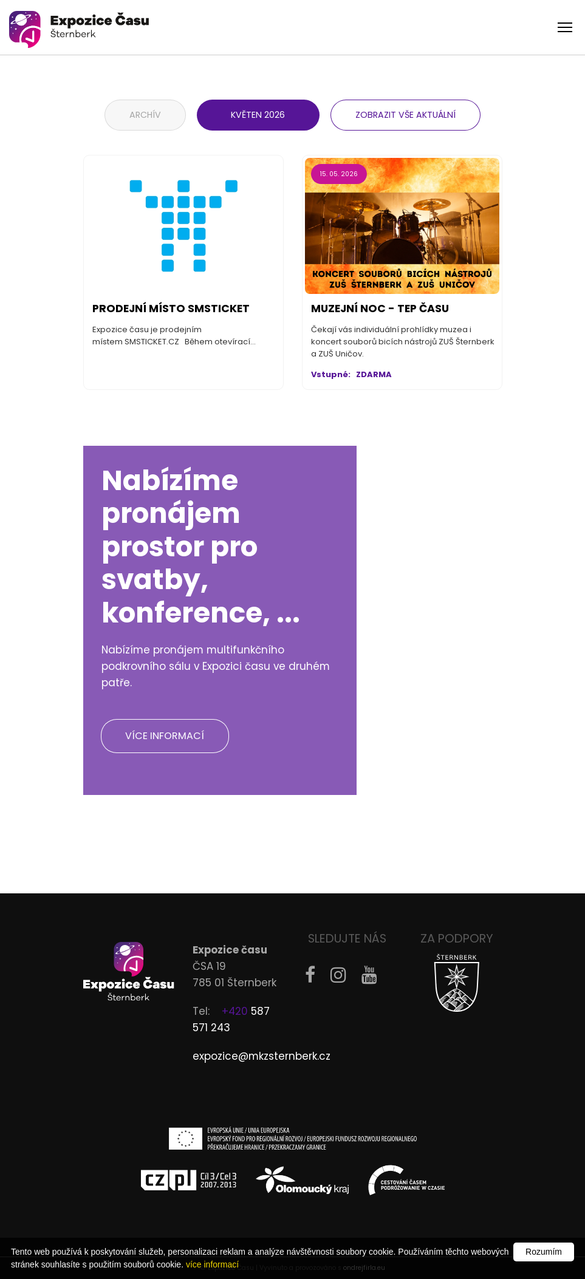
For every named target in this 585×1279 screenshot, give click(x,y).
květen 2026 (258, 115)
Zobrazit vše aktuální (405, 115)
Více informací (165, 736)
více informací (212, 1264)
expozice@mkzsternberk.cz (261, 1056)
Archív (145, 115)
